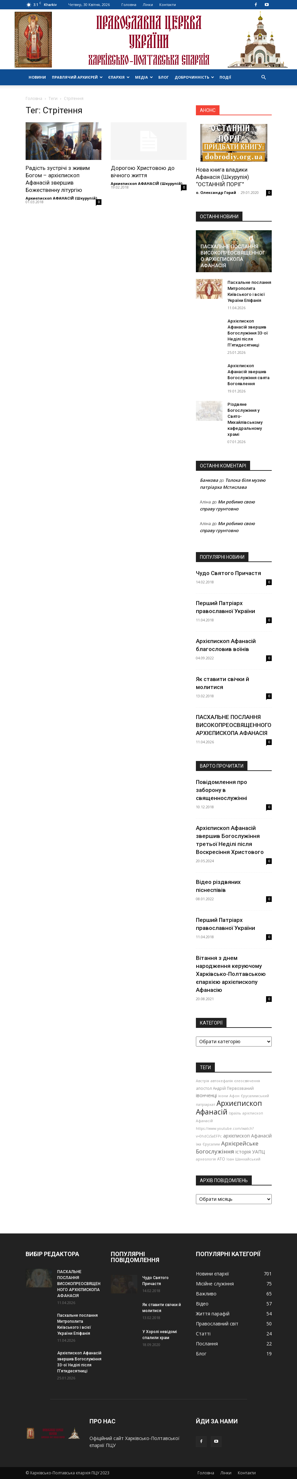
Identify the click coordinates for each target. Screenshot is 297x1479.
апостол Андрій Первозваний (225, 1088)
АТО (221, 1158)
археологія (206, 1159)
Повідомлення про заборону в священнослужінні (221, 790)
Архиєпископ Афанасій (229, 1107)
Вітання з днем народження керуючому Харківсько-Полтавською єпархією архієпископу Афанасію (231, 974)
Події (225, 77)
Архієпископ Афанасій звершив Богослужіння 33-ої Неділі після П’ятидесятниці (247, 333)
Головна (128, 4)
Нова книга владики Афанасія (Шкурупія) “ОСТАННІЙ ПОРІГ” (222, 177)
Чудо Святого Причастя (228, 573)
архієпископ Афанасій (247, 1135)
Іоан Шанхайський (243, 1159)
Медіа (144, 77)
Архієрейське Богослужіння (227, 1147)
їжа (198, 1144)
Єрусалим (211, 1144)
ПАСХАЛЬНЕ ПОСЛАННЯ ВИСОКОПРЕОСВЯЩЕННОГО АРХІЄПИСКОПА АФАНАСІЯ (233, 256)
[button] (264, 77)
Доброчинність (194, 77)
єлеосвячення (247, 1081)
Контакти (167, 4)
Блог (163, 77)
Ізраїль (235, 1113)
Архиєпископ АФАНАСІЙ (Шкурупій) (61, 198)
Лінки (148, 4)
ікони (223, 1096)
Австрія (202, 1081)
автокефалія (222, 1081)
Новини (37, 77)
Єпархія (119, 77)
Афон (234, 1096)
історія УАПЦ (250, 1151)
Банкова (209, 480)
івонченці (206, 1095)
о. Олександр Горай (216, 192)
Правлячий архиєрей (77, 77)
